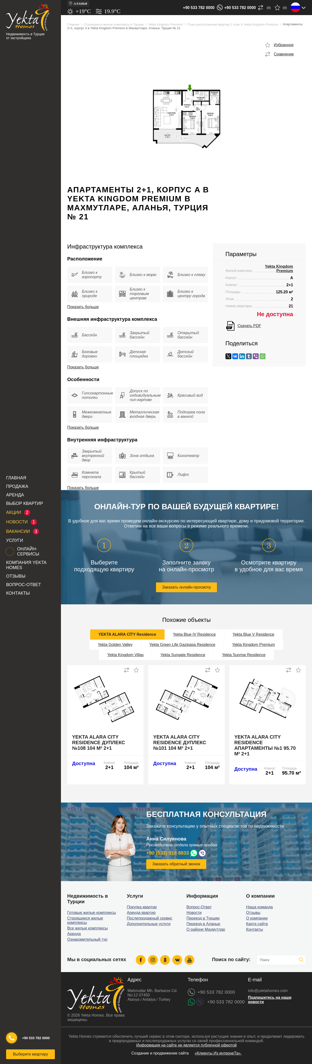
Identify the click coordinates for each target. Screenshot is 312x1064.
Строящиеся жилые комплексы (85, 920)
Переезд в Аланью (203, 924)
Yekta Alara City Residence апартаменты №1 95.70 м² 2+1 (265, 745)
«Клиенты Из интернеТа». (218, 1053)
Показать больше (83, 307)
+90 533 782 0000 (198, 8)
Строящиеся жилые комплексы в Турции (114, 24)
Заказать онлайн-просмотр (186, 587)
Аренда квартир (141, 913)
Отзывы (16, 576)
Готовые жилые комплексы (91, 913)
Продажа (17, 486)
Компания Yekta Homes (26, 565)
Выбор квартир (24, 503)
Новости (194, 913)
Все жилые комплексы (87, 928)
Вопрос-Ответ (23, 584)
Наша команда (259, 907)
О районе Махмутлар (205, 929)
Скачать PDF (249, 326)
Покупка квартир (142, 907)
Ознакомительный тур (87, 939)
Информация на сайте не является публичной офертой (186, 1045)
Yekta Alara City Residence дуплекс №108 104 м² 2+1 (98, 742)
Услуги (14, 540)
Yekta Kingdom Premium (165, 24)
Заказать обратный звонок (176, 864)
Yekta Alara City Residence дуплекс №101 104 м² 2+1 (179, 742)
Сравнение (284, 54)
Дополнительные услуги (148, 924)
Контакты (18, 593)
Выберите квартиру (30, 1054)
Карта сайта (257, 924)
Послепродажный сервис (149, 918)
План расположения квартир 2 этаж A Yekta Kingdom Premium (232, 24)
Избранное (283, 45)
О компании (257, 918)
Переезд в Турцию (203, 918)
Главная (16, 477)
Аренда (15, 494)
